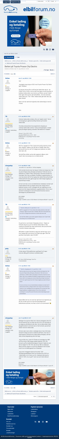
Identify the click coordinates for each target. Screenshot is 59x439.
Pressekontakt (10, 428)
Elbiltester (10, 411)
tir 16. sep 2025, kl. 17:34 (24, 248)
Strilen (7, 78)
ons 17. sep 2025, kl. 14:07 (25, 318)
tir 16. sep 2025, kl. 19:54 (24, 265)
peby (7, 248)
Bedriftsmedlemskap (13, 416)
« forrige (46, 70)
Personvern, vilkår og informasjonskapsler (26, 436)
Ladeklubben (34, 409)
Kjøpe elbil (10, 409)
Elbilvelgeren (34, 416)
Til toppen (6, 387)
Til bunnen (6, 73)
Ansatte (8, 430)
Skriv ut (52, 73)
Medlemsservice (10, 424)
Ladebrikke (10, 413)
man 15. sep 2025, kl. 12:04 (25, 78)
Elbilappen (33, 411)
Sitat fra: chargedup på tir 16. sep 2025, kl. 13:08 (31, 269)
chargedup (9, 165)
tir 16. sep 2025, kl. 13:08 (24, 165)
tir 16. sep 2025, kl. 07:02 (24, 116)
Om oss (8, 421)
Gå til (35, 396)
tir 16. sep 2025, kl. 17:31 (24, 204)
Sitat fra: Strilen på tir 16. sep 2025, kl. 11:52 (30, 207)
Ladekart (33, 413)
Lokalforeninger (10, 432)
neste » (52, 70)
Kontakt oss (9, 426)
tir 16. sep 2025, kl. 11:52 (24, 143)
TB (6, 116)
